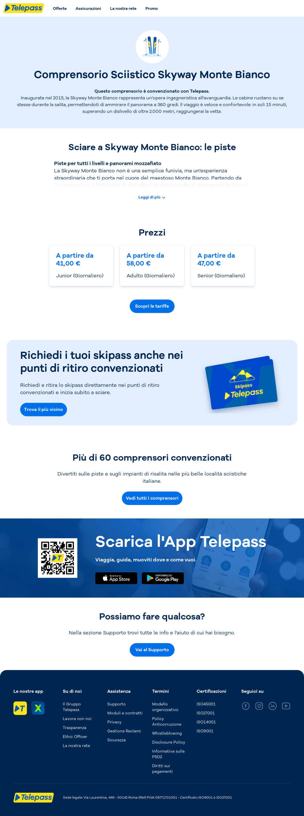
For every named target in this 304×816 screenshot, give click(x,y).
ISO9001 (205, 731)
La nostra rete (123, 8)
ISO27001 (206, 713)
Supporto (116, 704)
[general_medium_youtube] (286, 706)
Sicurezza (116, 740)
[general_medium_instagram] (259, 706)
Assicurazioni (88, 8)
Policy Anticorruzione (166, 721)
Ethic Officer (75, 736)
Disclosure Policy (168, 742)
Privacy (114, 722)
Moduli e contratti (125, 713)
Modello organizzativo (165, 706)
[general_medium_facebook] (245, 706)
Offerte (60, 8)
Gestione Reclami (124, 731)
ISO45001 (206, 704)
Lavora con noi (77, 718)
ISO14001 (206, 722)
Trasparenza (74, 727)
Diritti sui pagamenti (162, 768)
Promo (151, 8)
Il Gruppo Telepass (72, 706)
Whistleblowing (167, 733)
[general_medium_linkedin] (272, 706)
